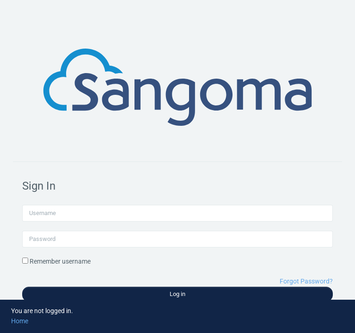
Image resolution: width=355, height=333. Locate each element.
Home (19, 321)
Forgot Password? (306, 281)
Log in (177, 293)
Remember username (60, 261)
